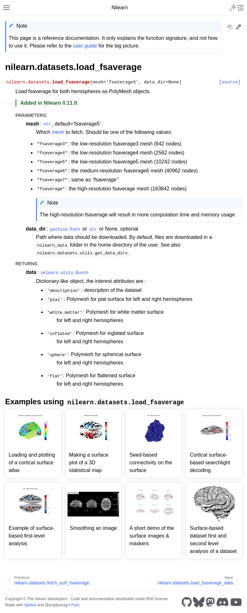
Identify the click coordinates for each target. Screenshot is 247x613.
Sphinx (30, 605)
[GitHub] (187, 602)
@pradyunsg (56, 605)
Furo (75, 605)
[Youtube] (236, 602)
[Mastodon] (210, 602)
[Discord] (222, 602)
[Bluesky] (199, 602)
